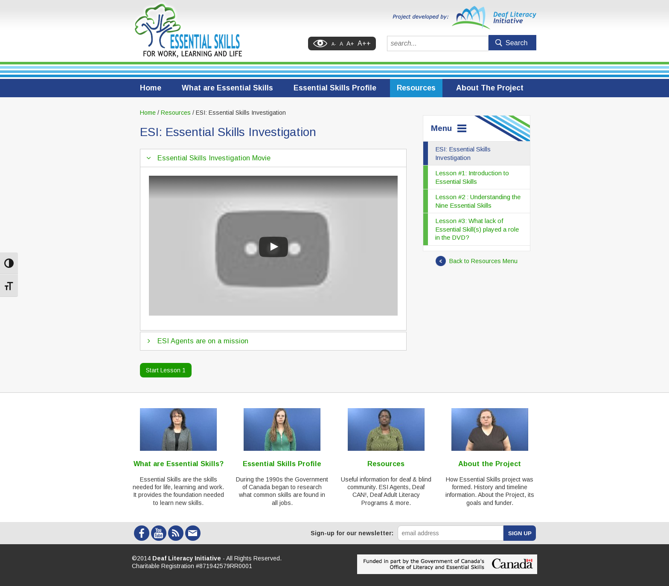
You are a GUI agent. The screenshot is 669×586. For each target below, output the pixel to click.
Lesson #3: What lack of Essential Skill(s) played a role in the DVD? (477, 229)
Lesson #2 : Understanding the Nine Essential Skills (478, 201)
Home (150, 88)
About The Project (490, 88)
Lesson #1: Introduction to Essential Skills (472, 177)
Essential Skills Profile (335, 88)
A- (334, 43)
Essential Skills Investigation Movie (214, 158)
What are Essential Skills (227, 88)
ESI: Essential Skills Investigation (463, 153)
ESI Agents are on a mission (202, 341)
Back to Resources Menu (477, 261)
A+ (350, 43)
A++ (364, 43)
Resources (416, 88)
